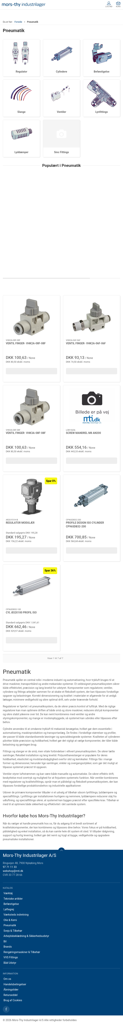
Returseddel (10, 995)
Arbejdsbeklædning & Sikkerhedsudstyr (26, 935)
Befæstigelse (101, 71)
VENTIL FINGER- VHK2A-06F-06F (86, 343)
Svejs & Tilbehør (13, 930)
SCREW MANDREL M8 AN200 (83, 432)
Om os (7, 978)
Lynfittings (101, 111)
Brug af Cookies (13, 1000)
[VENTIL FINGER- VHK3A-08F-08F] (31, 407)
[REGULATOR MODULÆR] (31, 497)
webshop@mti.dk (13, 870)
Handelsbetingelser (15, 984)
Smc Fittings (61, 152)
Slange (21, 111)
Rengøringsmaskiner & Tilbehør (22, 952)
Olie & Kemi (10, 920)
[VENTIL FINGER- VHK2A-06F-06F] (91, 317)
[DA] (23, 4)
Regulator (21, 71)
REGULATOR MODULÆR (20, 522)
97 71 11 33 (10, 867)
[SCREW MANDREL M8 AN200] (91, 407)
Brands (8, 946)
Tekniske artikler (13, 898)
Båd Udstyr (10, 962)
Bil (5, 941)
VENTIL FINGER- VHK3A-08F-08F (26, 432)
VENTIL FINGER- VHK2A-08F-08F (26, 343)
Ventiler (61, 111)
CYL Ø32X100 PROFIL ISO (21, 612)
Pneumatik (10, 925)
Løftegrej (9, 909)
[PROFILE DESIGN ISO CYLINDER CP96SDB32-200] (91, 497)
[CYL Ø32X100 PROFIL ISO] (31, 586)
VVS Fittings (11, 957)
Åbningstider (11, 989)
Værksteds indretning (16, 914)
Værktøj (8, 893)
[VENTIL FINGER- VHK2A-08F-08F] (31, 317)
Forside (18, 22)
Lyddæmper (21, 152)
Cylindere (61, 71)
